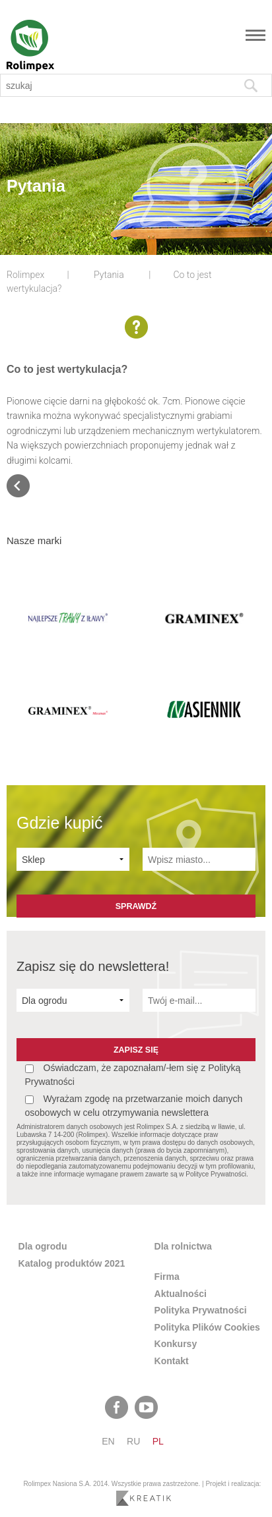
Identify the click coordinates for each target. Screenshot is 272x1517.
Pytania (109, 274)
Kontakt (171, 1361)
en (108, 1441)
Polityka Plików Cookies (207, 1327)
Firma (167, 1276)
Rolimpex (25, 274)
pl (158, 1441)
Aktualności (180, 1293)
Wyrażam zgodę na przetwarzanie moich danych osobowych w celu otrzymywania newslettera (134, 1105)
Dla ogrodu (42, 1246)
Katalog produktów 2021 (71, 1263)
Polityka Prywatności (200, 1310)
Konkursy (175, 1343)
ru (133, 1441)
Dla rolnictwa (183, 1246)
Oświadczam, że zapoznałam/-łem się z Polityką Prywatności (133, 1074)
